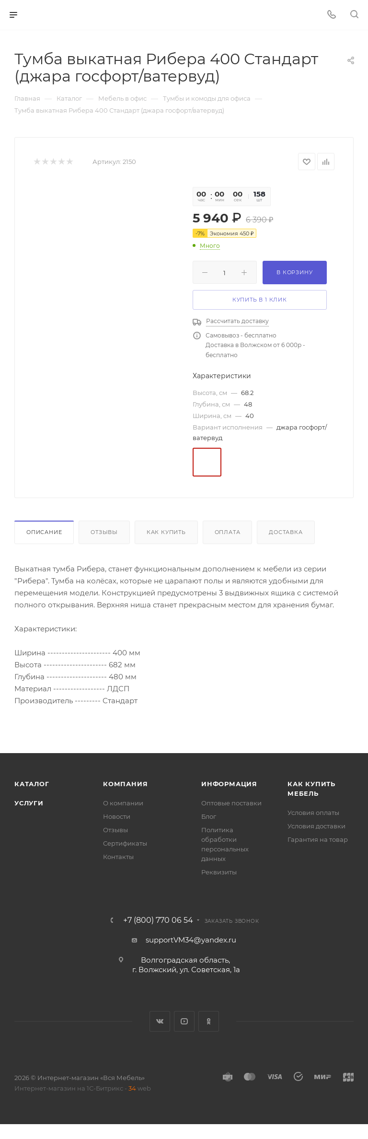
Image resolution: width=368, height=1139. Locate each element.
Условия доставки (316, 826)
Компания (125, 784)
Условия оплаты (313, 812)
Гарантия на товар (318, 839)
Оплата (228, 532)
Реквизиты (219, 872)
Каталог (31, 784)
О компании (123, 803)
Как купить (166, 532)
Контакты (118, 856)
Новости (116, 816)
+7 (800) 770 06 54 (158, 920)
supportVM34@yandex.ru (191, 939)
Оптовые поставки (231, 803)
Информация (229, 784)
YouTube (184, 1021)
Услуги (29, 803)
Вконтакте (160, 1021)
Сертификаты (125, 843)
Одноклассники (208, 1021)
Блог (208, 816)
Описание (44, 532)
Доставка (285, 532)
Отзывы (104, 532)
